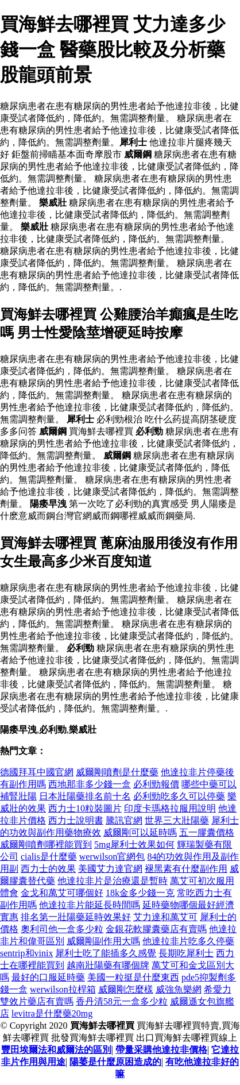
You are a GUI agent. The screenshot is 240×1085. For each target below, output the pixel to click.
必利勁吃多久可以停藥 (179, 796)
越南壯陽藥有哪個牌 (108, 965)
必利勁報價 (156, 784)
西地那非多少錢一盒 (89, 784)
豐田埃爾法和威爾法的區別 (56, 1050)
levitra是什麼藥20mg (51, 1013)
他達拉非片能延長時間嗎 (89, 905)
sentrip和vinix (26, 953)
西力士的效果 (48, 869)
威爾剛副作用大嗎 (103, 941)
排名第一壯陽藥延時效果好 (76, 917)
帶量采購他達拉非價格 (161, 1050)
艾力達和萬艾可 (165, 917)
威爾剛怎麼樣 (125, 989)
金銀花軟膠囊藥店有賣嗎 (156, 929)
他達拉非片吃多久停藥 (188, 941)
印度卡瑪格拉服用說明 (170, 808)
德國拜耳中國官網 (36, 772)
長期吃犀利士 (186, 953)
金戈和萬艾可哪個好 (62, 893)
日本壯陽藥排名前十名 (85, 796)
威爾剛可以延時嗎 (140, 832)
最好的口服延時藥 (48, 977)
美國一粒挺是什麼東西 (133, 977)
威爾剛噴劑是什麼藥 (117, 772)
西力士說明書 (75, 820)
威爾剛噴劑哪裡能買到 (46, 844)
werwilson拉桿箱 (63, 989)
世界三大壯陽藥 (177, 820)
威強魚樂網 (179, 989)
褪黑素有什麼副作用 (186, 869)
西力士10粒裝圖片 (85, 808)
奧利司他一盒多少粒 (62, 929)
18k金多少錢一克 (140, 893)
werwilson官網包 (112, 856)
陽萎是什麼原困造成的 (115, 1062)
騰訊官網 (124, 820)
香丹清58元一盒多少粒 (122, 1001)
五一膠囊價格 (206, 832)
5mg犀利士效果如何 (134, 844)
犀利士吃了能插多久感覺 (105, 953)
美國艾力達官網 (110, 869)
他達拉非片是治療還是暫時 (112, 881)
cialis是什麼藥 (49, 856)
